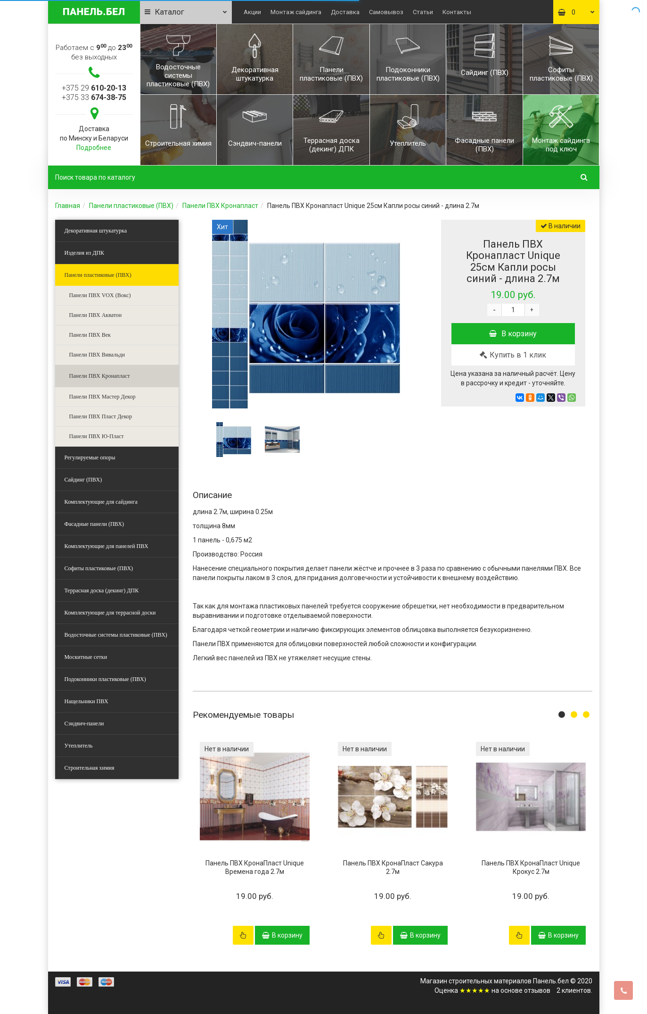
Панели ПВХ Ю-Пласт (96, 436)
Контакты (456, 12)
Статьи (423, 12)
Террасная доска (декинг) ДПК (102, 590)
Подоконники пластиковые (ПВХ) (105, 679)
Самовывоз (386, 12)
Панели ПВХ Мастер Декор (102, 396)
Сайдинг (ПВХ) (83, 479)
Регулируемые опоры (90, 457)
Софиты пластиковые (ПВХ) (99, 568)
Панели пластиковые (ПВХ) (131, 205)
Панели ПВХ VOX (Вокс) (100, 295)
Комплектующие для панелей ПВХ (106, 546)
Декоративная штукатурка (96, 230)
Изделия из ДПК (85, 252)
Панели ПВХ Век (90, 335)
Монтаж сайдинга (295, 12)
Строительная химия (90, 768)
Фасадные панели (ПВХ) (94, 524)
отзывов (537, 990)
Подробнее (93, 147)
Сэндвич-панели (84, 723)
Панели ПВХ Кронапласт (220, 205)
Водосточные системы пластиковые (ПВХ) (116, 635)
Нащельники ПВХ (86, 701)
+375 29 (94, 87)
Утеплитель (79, 745)
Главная (67, 205)
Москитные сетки (86, 657)
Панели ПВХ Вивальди (97, 354)
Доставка (345, 12)
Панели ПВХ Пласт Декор (100, 416)
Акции (252, 12)
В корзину (513, 333)
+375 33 (94, 97)
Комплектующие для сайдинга (101, 502)
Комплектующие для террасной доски (110, 612)
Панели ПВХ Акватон (95, 315)
